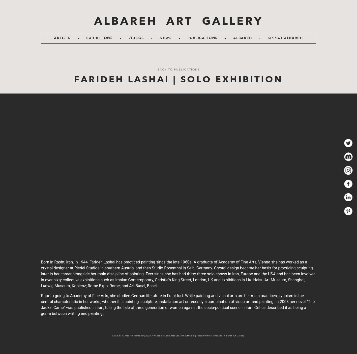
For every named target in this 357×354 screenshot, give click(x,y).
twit (348, 143)
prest (348, 211)
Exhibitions (99, 38)
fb (348, 184)
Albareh (242, 38)
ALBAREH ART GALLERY (178, 21)
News (166, 38)
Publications (202, 38)
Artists (62, 38)
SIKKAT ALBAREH (285, 38)
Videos (136, 38)
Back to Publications (178, 69)
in (348, 197)
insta (348, 170)
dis (348, 156)
